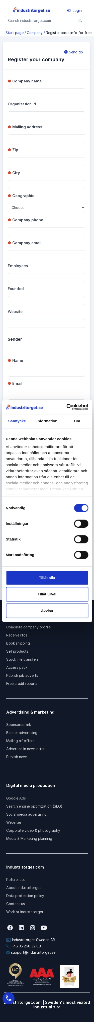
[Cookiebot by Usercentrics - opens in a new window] (67, 407)
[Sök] (80, 20)
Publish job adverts (22, 675)
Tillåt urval (47, 594)
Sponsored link (18, 724)
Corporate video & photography (33, 830)
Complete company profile (28, 627)
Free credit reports (22, 683)
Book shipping (18, 643)
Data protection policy (25, 895)
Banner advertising (21, 732)
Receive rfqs (16, 635)
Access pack (16, 667)
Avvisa (47, 611)
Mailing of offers (20, 741)
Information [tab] (47, 421)
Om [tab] (77, 421)
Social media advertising (26, 814)
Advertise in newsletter (25, 749)
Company (35, 32)
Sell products (17, 651)
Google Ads (16, 798)
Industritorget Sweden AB (30, 940)
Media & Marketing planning (29, 838)
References (15, 879)
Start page (15, 32)
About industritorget (23, 887)
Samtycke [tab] (17, 421)
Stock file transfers (22, 659)
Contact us (15, 904)
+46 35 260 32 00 (23, 946)
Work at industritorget (24, 912)
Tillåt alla (47, 578)
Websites (14, 822)
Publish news (17, 757)
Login (74, 10)
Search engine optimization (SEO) (34, 806)
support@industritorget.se (30, 952)
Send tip (73, 52)
